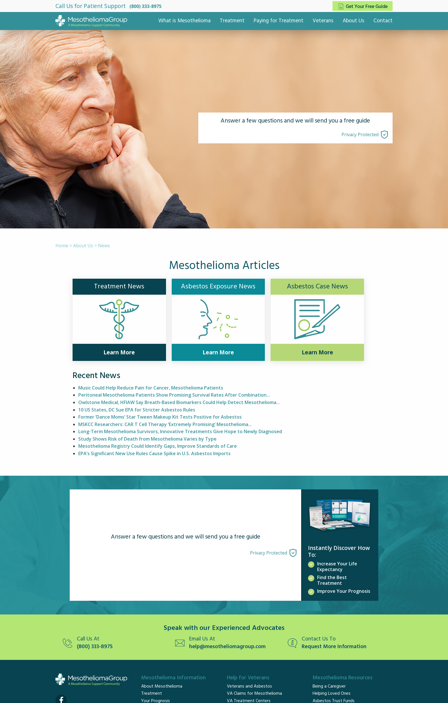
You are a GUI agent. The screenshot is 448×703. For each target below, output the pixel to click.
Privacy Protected (360, 134)
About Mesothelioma (161, 686)
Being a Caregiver (329, 686)
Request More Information (334, 647)
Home (61, 245)
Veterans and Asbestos (249, 686)
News (104, 245)
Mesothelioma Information (173, 678)
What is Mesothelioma (184, 21)
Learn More (119, 352)
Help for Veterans (248, 678)
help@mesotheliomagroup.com (227, 647)
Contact (383, 21)
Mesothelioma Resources (343, 678)
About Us (353, 21)
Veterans (323, 21)
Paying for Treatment (278, 21)
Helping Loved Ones (332, 693)
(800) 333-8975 (145, 6)
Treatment (232, 21)
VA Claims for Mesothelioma (254, 693)
